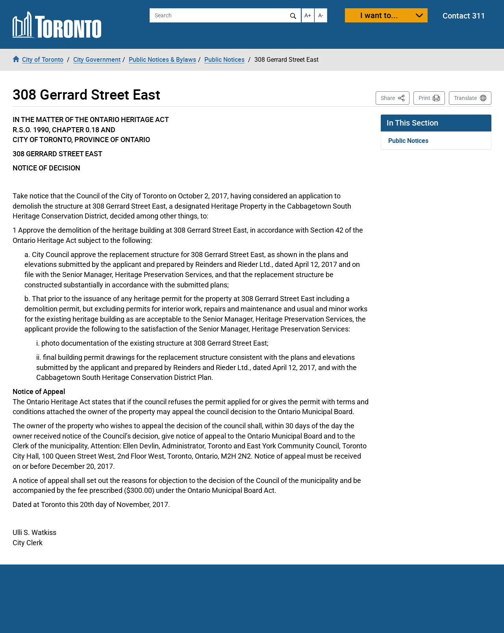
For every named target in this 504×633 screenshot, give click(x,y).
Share (395, 97)
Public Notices (408, 140)
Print (424, 98)
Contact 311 (464, 15)
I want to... (379, 15)
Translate (465, 98)
